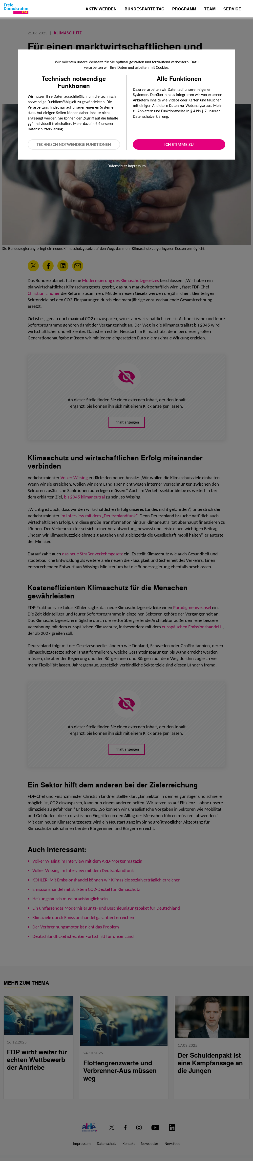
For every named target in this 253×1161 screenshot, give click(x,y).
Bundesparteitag (144, 9)
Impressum (137, 166)
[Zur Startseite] (16, 8)
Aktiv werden (101, 9)
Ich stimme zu (179, 144)
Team (209, 9)
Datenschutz (117, 166)
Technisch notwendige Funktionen (74, 144)
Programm (184, 9)
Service (232, 9)
